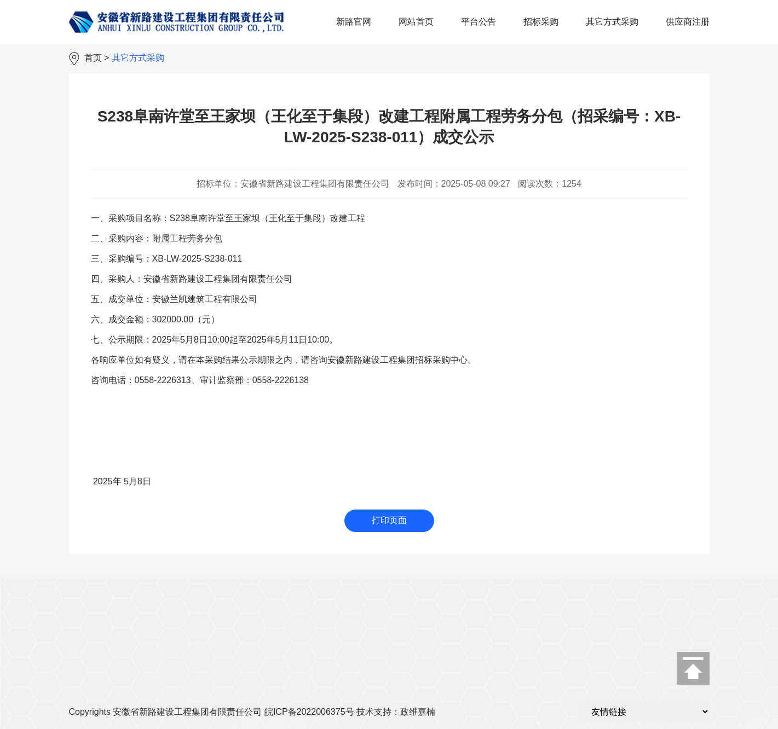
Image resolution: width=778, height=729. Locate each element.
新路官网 (353, 21)
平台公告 (478, 21)
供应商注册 (688, 21)
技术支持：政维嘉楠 (395, 711)
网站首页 (416, 21)
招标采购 (540, 21)
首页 (93, 57)
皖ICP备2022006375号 (309, 711)
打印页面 (389, 520)
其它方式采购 (612, 21)
